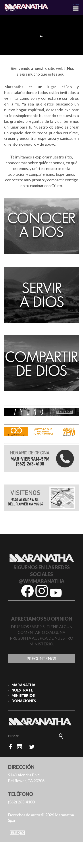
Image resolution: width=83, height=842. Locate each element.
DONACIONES (24, 701)
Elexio (17, 832)
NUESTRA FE (22, 690)
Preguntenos (42, 658)
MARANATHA (23, 685)
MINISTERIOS (23, 695)
